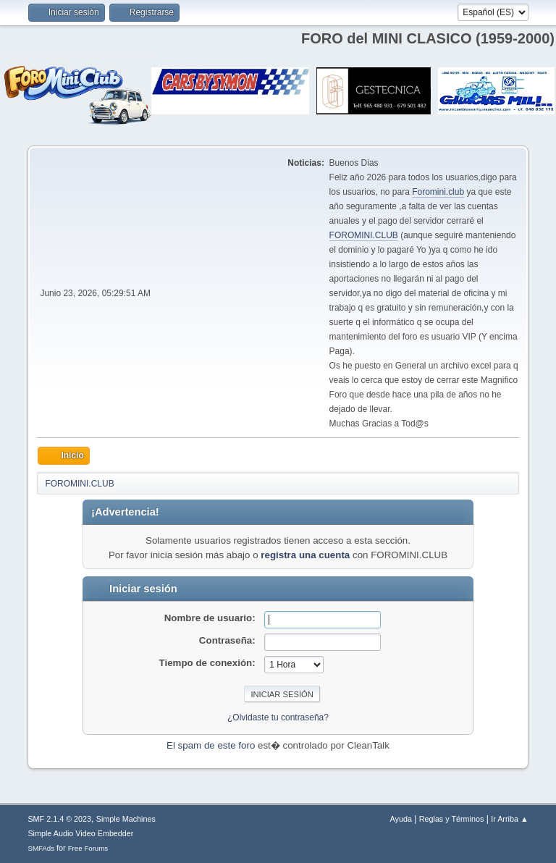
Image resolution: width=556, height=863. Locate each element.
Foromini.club (438, 192)
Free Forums (88, 848)
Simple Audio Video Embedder (80, 833)
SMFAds (41, 848)
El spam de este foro (211, 745)
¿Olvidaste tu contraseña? (278, 717)
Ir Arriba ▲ (509, 818)
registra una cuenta (305, 555)
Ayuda (401, 818)
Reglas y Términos (451, 818)
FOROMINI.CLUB (363, 235)
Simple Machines (126, 818)
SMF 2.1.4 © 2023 (59, 818)
